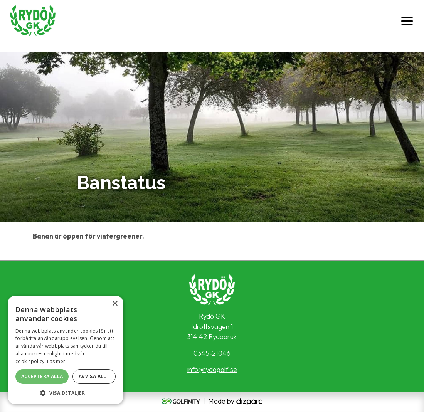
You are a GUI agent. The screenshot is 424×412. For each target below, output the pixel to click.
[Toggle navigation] (407, 20)
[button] (65, 393)
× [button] (115, 304)
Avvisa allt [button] (94, 376)
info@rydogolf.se (212, 369)
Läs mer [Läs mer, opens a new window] (56, 361)
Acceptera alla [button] (42, 376)
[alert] (65, 350)
